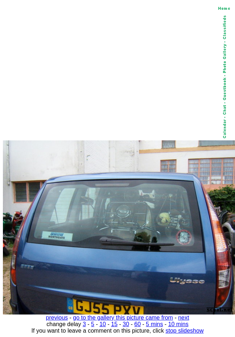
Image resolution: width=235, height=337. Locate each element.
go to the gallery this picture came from (123, 318)
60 (137, 324)
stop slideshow (185, 331)
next (183, 318)
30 (126, 324)
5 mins (154, 324)
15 (114, 324)
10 (102, 324)
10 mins (178, 324)
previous (57, 318)
